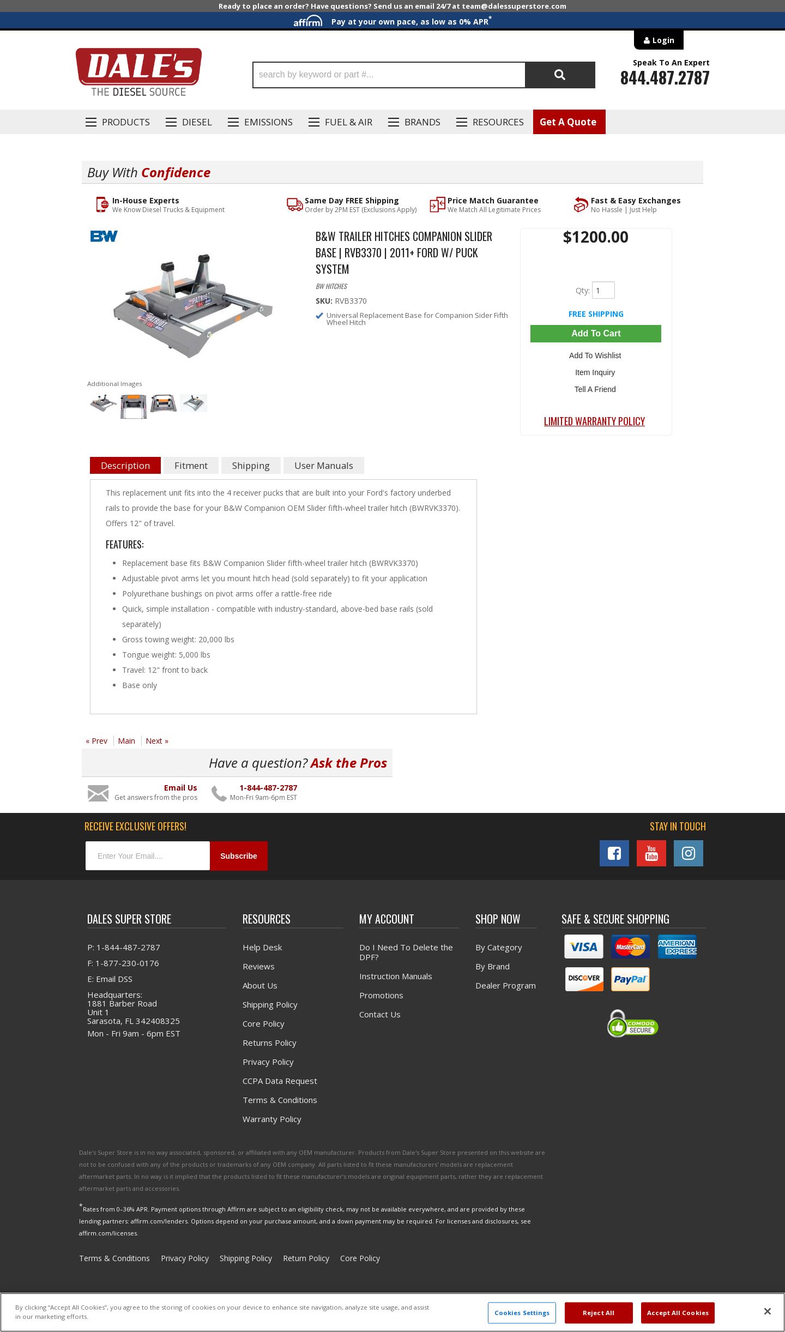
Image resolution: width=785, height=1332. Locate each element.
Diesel (197, 122)
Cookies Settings (522, 1313)
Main (126, 741)
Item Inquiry (596, 370)
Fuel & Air (348, 122)
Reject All (598, 1313)
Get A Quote (568, 122)
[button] (423, 75)
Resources (498, 122)
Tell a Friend (596, 386)
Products (126, 122)
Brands (422, 122)
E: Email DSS (109, 978)
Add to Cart (595, 333)
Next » (157, 741)
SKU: (325, 301)
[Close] (768, 1311)
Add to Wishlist (596, 354)
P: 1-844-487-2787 (123, 947)
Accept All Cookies (678, 1313)
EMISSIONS (268, 122)
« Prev (96, 741)
